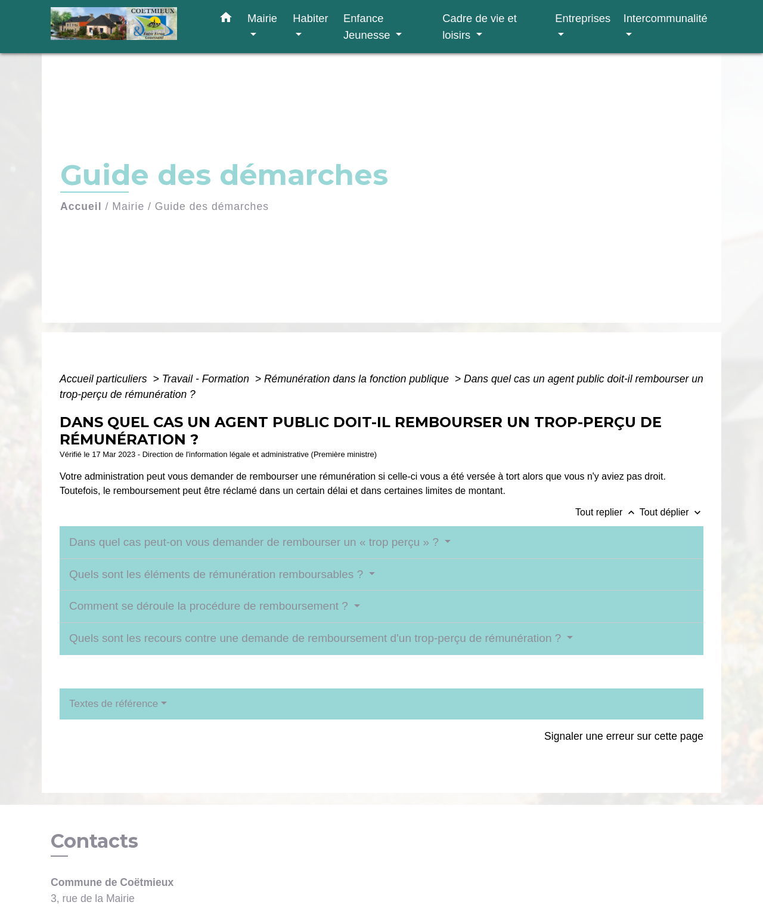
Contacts (94, 841)
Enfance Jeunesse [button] (368, 26)
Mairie (128, 206)
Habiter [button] (310, 18)
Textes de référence (113, 703)
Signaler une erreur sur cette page (623, 736)
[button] (226, 19)
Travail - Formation (207, 379)
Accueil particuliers (105, 379)
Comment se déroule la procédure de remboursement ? (210, 606)
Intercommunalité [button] (666, 18)
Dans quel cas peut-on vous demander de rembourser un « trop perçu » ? (255, 542)
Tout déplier (671, 512)
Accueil (81, 206)
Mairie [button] (262, 18)
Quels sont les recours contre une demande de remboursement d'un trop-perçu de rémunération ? (317, 638)
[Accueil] (125, 26)
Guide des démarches (212, 206)
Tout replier (607, 512)
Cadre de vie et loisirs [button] (479, 26)
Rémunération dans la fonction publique (358, 379)
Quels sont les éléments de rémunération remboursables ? (217, 574)
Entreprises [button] (582, 18)
